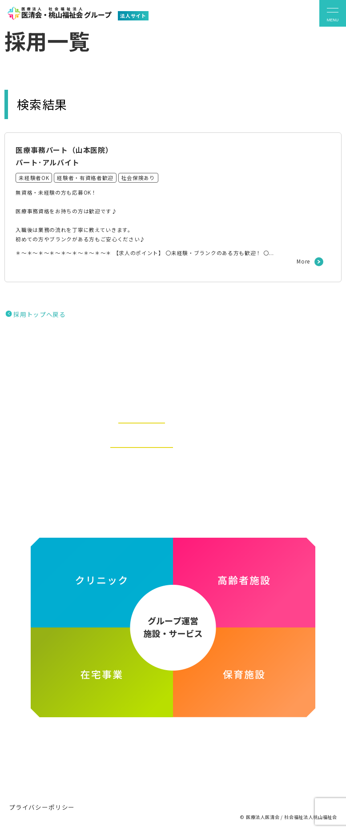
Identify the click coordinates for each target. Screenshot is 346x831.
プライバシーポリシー (42, 805)
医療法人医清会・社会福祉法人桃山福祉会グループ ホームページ (173, 755)
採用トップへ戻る (39, 319)
